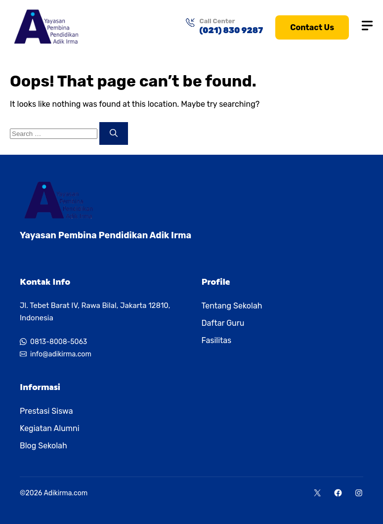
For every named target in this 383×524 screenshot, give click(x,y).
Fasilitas (217, 340)
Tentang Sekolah (232, 305)
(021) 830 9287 (231, 30)
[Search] (113, 133)
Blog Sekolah (43, 445)
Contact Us (312, 27)
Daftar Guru (223, 323)
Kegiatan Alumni (50, 428)
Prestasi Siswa (46, 411)
